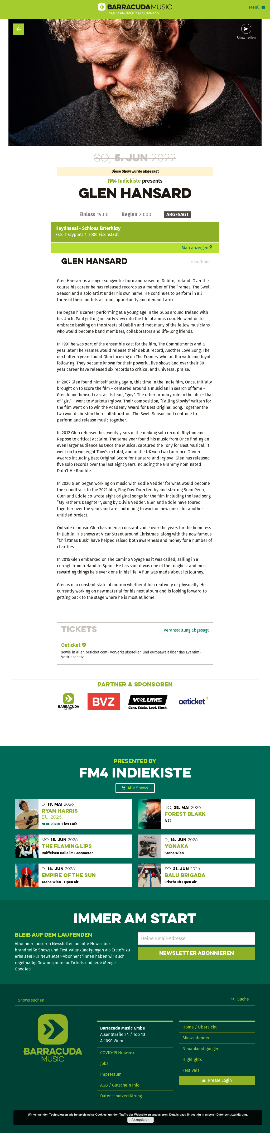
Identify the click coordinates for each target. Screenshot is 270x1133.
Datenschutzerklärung (121, 1095)
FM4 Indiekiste (124, 181)
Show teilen (246, 38)
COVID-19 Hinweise (118, 1052)
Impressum (111, 1074)
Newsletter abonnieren (196, 953)
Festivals (190, 1070)
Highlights (192, 1059)
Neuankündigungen (200, 1048)
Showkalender (196, 1037)
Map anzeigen (195, 247)
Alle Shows (138, 787)
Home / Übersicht (199, 1027)
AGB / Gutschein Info (119, 1085)
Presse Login (220, 1080)
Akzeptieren (141, 1120)
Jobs (104, 1063)
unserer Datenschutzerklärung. (226, 1114)
